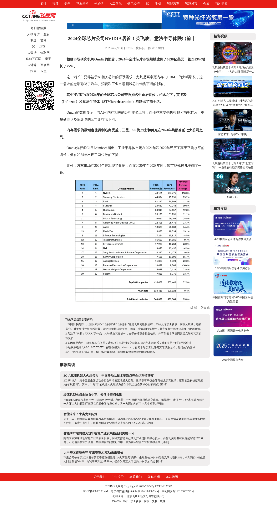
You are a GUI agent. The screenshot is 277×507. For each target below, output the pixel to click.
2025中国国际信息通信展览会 (232, 268)
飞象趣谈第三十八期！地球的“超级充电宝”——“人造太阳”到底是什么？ (233, 71)
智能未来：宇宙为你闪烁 (80, 414)
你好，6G (232, 196)
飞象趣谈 (82, 3)
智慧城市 (191, 3)
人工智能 (115, 3)
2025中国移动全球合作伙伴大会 (233, 239)
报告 (33, 71)
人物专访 (33, 34)
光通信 (98, 3)
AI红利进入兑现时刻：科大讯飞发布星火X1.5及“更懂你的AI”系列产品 (233, 105)
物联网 (45, 52)
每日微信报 (38, 28)
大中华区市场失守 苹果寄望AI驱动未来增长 (93, 452)
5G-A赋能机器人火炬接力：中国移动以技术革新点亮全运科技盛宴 (108, 375)
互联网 (45, 65)
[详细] (163, 384)
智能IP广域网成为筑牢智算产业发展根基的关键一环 (98, 433)
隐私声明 (154, 477)
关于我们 (99, 477)
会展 (206, 3)
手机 (158, 3)
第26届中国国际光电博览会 (233, 330)
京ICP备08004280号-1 (95, 491)
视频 (55, 3)
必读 (43, 3)
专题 (67, 3)
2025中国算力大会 (233, 359)
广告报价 (117, 477)
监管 (46, 34)
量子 (48, 58)
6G (33, 46)
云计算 (32, 65)
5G (147, 3)
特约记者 (221, 3)
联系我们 (135, 477)
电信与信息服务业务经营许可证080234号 (135, 491)
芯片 (43, 40)
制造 (33, 40)
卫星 (43, 71)
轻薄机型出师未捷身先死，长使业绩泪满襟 (92, 394)
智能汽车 (173, 3)
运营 (42, 46)
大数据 (32, 52)
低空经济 (133, 3)
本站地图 (172, 477)
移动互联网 (33, 58)
